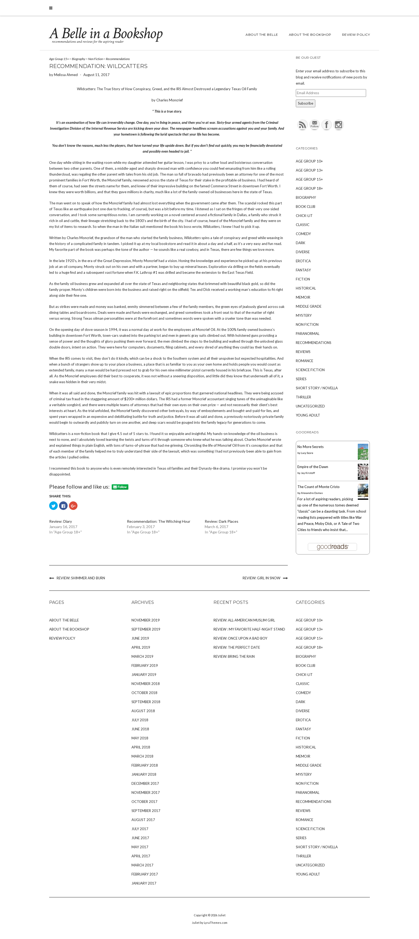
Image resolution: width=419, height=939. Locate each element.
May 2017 (139, 847)
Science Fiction (310, 370)
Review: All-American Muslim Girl (244, 620)
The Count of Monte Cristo (318, 487)
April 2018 (140, 747)
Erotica (303, 261)
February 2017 (144, 874)
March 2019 (142, 656)
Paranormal (307, 333)
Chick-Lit (304, 215)
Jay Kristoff (308, 472)
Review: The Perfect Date (237, 647)
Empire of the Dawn (312, 467)
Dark (300, 243)
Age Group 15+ (59, 59)
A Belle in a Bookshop (105, 33)
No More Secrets (310, 447)
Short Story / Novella (317, 388)
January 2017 (143, 883)
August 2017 (143, 820)
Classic (302, 225)
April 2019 (140, 647)
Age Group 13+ (309, 170)
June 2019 (140, 638)
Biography (78, 59)
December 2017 (145, 783)
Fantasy (303, 270)
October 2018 (144, 693)
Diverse (303, 252)
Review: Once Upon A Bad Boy (240, 638)
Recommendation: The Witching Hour (158, 521)
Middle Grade (308, 306)
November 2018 (145, 684)
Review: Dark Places (221, 521)
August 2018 (143, 711)
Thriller (303, 397)
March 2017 (142, 865)
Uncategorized (310, 406)
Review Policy (356, 35)
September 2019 (145, 629)
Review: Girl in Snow (261, 578)
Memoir (303, 297)
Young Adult (308, 415)
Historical (306, 288)
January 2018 (143, 774)
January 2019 (143, 674)
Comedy (303, 234)
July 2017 (139, 829)
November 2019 (145, 620)
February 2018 (144, 765)
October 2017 (144, 801)
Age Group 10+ (309, 161)
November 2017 (145, 792)
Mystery (304, 315)
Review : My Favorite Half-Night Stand (249, 629)
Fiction (303, 279)
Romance (304, 361)
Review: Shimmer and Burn (81, 578)
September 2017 (145, 811)
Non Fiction (95, 59)
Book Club (305, 206)
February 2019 (144, 665)
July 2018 (139, 720)
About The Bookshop (310, 35)
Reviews (303, 352)
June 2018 (140, 729)
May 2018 (139, 738)
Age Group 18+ (309, 188)
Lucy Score (307, 452)
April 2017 (140, 856)
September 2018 (145, 702)
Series (301, 379)
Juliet (222, 915)
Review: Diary (60, 521)
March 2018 (142, 756)
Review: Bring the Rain (234, 656)
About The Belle (262, 35)
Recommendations (118, 59)
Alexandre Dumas (312, 492)
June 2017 (140, 838)
